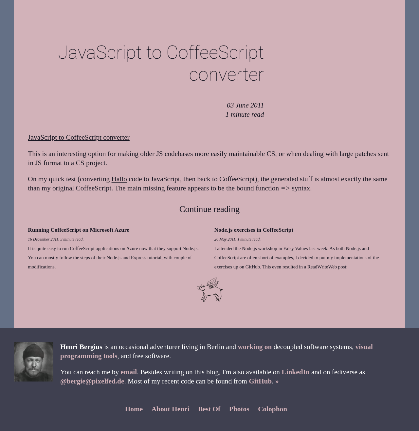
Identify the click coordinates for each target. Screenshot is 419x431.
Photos (239, 409)
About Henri (171, 409)
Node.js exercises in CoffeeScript (253, 230)
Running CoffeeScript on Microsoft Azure (78, 230)
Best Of (209, 409)
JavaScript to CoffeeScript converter (79, 137)
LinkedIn (295, 372)
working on (255, 347)
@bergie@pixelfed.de (92, 381)
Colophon (272, 409)
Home (134, 409)
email (128, 372)
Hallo (119, 179)
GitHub (260, 381)
